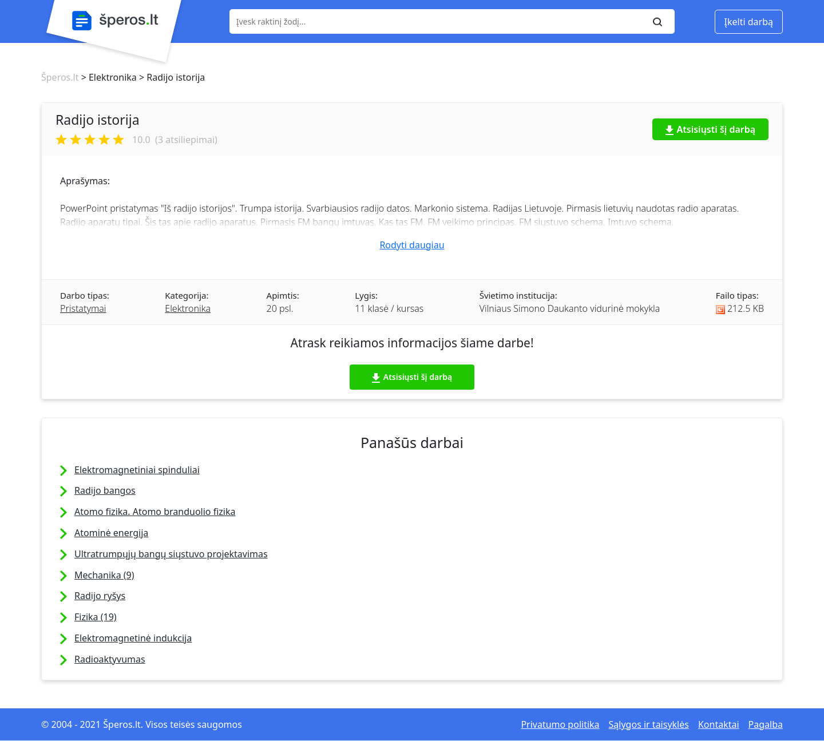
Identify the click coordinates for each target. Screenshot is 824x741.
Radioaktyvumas (109, 659)
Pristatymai (83, 308)
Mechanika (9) (104, 575)
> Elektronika (107, 77)
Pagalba (765, 724)
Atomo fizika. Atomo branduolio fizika (155, 511)
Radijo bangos (105, 490)
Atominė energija (111, 532)
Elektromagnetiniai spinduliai (137, 469)
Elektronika (188, 308)
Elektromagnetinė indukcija (133, 638)
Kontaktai (718, 724)
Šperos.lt (59, 77)
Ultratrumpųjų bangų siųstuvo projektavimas (171, 554)
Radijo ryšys (99, 595)
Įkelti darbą (748, 21)
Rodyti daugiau (411, 245)
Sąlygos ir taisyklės (649, 724)
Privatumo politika (560, 724)
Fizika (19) (95, 617)
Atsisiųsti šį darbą (710, 129)
